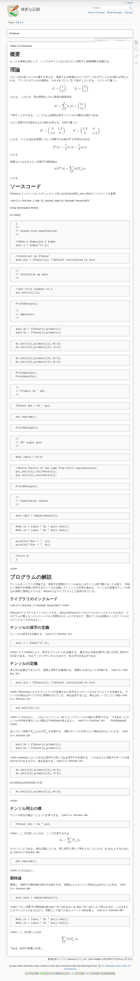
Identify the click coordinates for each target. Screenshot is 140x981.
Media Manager (114, 12)
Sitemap (129, 12)
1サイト (20, 22)
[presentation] (64, 80)
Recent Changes (96, 12)
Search (131, 8)
